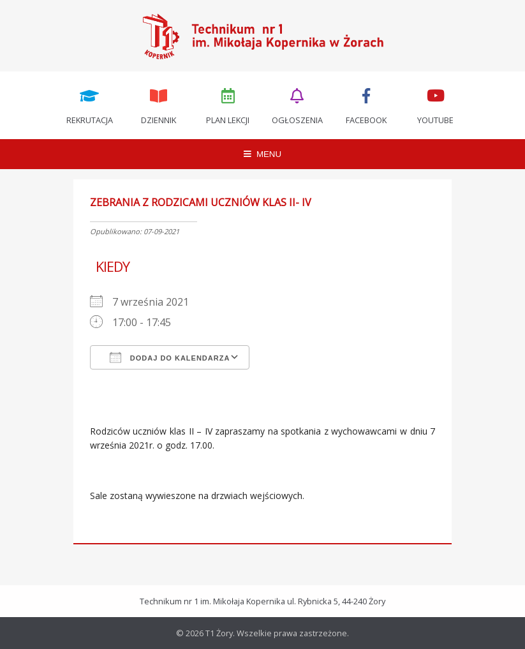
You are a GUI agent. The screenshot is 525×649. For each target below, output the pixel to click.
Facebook (367, 105)
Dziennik (159, 105)
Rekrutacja (89, 105)
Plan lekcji (227, 105)
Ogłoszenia (297, 105)
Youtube (435, 105)
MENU (262, 154)
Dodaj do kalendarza (170, 357)
